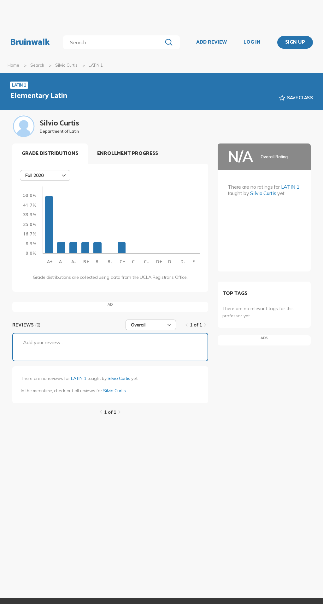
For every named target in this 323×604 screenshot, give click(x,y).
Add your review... (43, 342)
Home (13, 65)
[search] (114, 42)
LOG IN (252, 42)
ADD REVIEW (211, 42)
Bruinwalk (30, 42)
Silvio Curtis (66, 65)
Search (37, 65)
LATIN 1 (78, 378)
